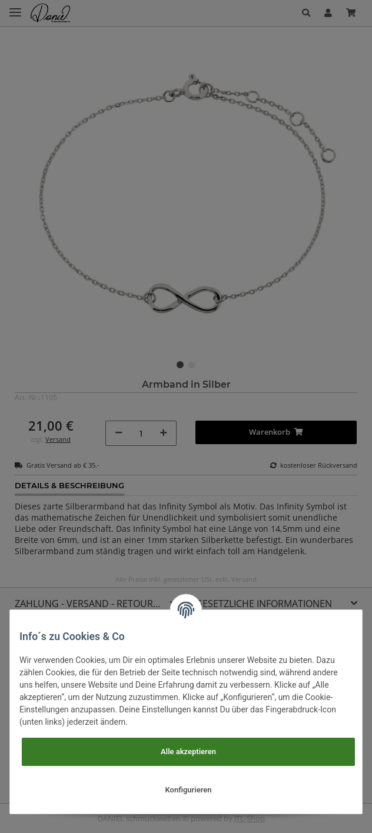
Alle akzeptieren (188, 751)
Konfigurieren (188, 789)
